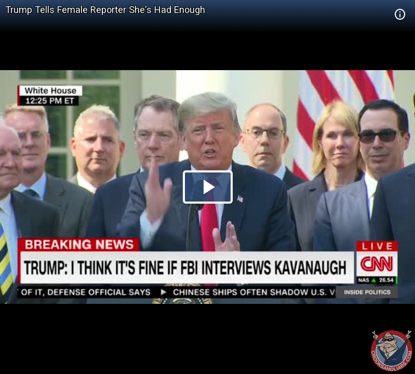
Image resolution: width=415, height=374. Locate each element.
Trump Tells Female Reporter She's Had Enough (105, 9)
